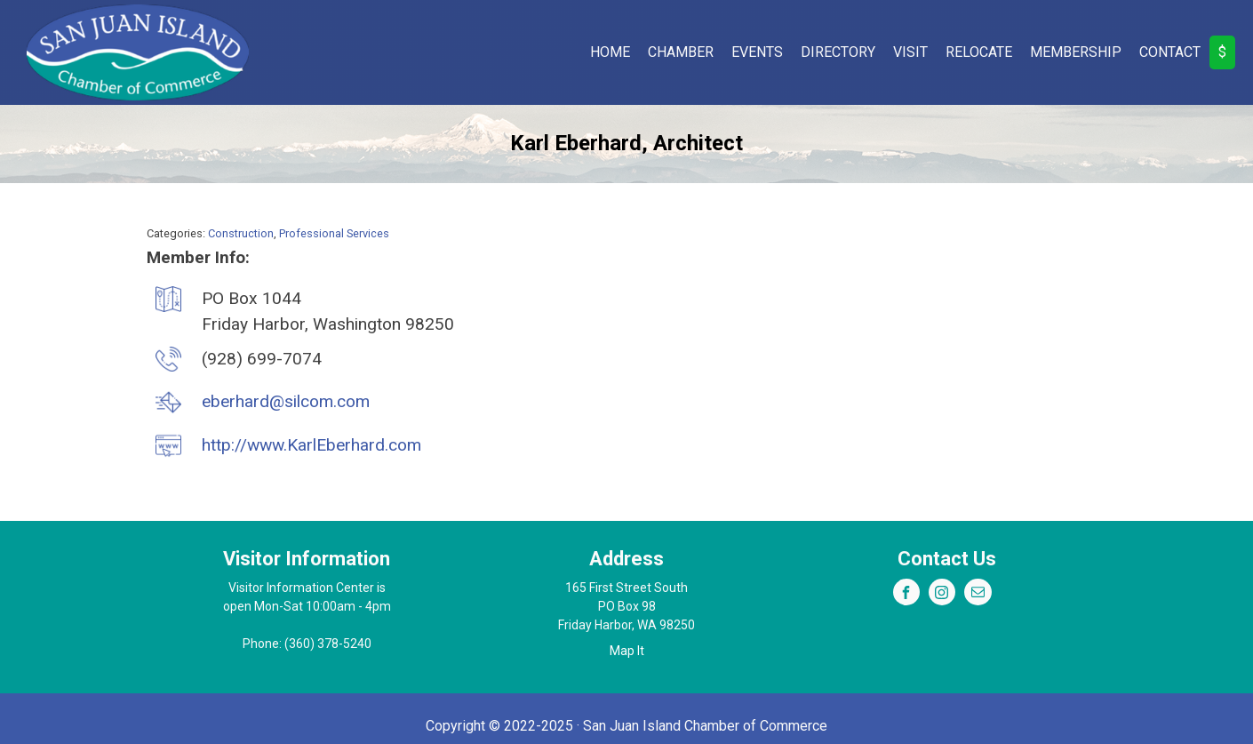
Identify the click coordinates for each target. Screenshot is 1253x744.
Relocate (979, 52)
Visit (910, 52)
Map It (627, 651)
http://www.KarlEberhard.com (311, 445)
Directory (838, 52)
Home (610, 52)
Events (757, 52)
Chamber (681, 52)
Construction (241, 233)
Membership (1075, 52)
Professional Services (334, 233)
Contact (1170, 52)
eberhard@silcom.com (286, 401)
